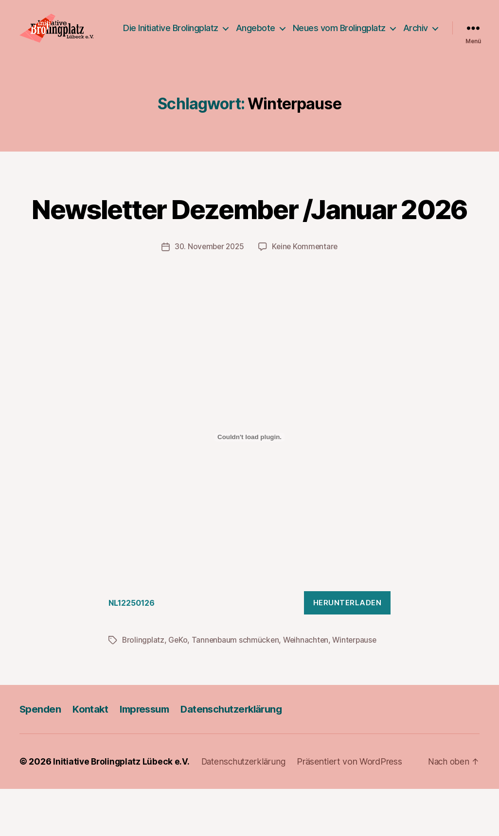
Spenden (40, 756)
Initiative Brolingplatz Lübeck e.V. (122, 808)
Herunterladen (347, 649)
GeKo (179, 687)
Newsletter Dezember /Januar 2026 (249, 237)
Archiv (415, 41)
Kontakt (91, 756)
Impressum (148, 756)
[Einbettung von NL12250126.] (249, 484)
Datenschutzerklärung (239, 756)
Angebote (298, 27)
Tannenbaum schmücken (237, 687)
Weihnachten (309, 687)
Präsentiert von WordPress (354, 808)
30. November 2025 (208, 294)
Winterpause (359, 687)
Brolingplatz (143, 687)
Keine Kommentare (306, 294)
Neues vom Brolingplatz (381, 27)
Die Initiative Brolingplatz (213, 27)
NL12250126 (134, 650)
